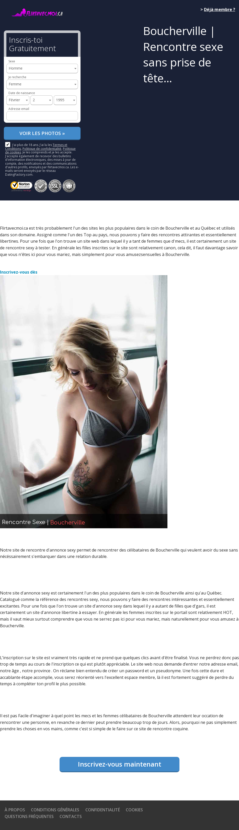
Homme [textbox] (15, 68)
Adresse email (18, 109)
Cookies (134, 810)
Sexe (11, 61)
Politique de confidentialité (41, 149)
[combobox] (42, 68)
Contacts (71, 816)
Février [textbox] (14, 99)
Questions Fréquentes (29, 816)
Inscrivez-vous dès (18, 272)
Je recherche (17, 77)
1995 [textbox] (60, 99)
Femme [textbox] (15, 84)
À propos (15, 810)
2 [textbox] (34, 99)
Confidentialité (102, 810)
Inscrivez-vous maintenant (119, 764)
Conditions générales (55, 810)
